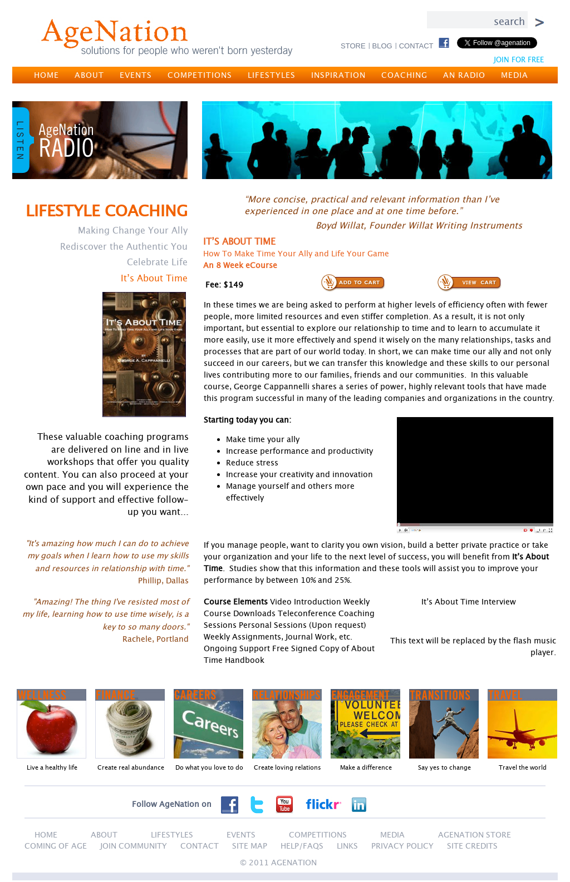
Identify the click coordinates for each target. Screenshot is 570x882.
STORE (353, 46)
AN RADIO (464, 75)
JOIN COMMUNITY (133, 845)
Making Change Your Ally (133, 230)
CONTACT (416, 46)
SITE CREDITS (472, 845)
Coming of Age (55, 845)
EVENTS (136, 75)
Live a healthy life (52, 767)
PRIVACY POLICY (402, 845)
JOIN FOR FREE (519, 59)
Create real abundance (130, 767)
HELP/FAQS (302, 845)
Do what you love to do (209, 767)
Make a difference (366, 767)
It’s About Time (154, 278)
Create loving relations (287, 767)
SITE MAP (249, 845)
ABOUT (89, 75)
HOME (46, 75)
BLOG (382, 46)
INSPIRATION (338, 75)
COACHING (404, 75)
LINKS (347, 845)
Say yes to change (444, 767)
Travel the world (523, 767)
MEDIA (514, 75)
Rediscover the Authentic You (124, 246)
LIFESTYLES (272, 75)
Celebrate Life (157, 262)
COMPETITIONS (200, 75)
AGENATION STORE (474, 834)
